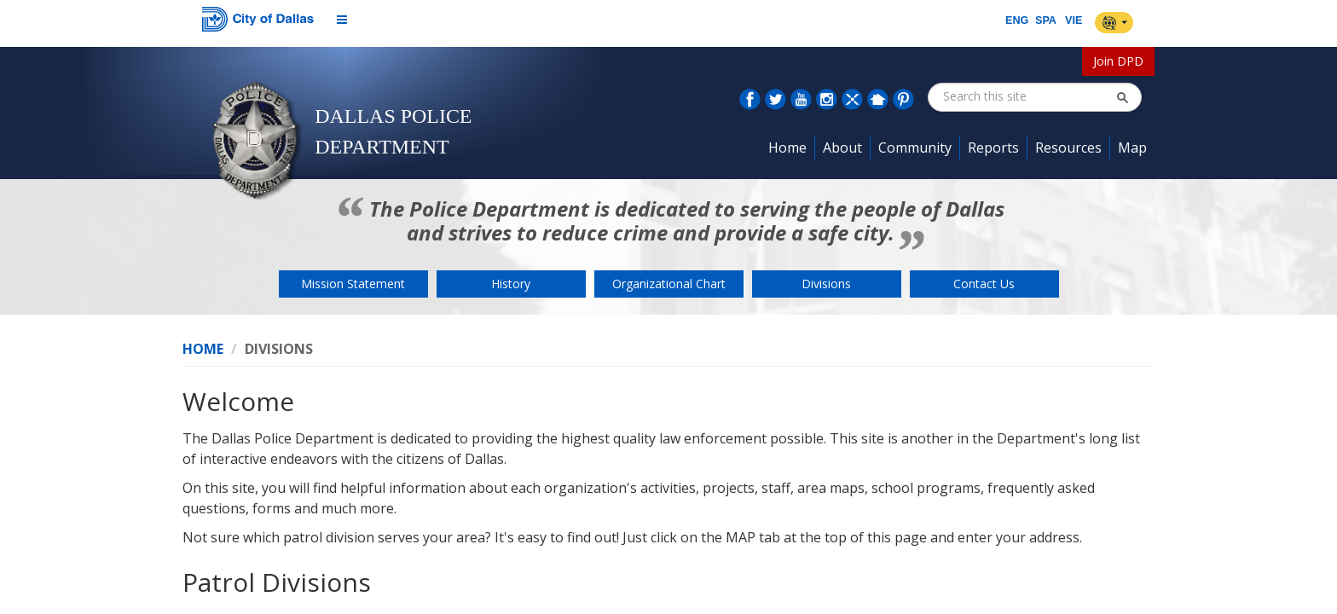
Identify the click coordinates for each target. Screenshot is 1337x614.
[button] (1122, 97)
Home (202, 348)
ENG (1016, 20)
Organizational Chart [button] (669, 283)
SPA (1045, 20)
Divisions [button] (826, 283)
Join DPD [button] (1118, 61)
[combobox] (1028, 96)
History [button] (510, 283)
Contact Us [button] (984, 283)
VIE (1073, 20)
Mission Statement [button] (353, 283)
